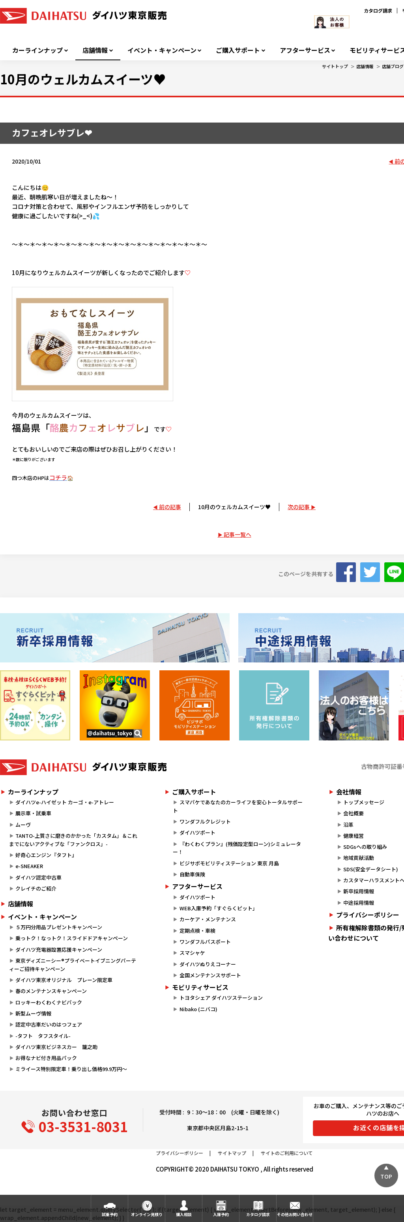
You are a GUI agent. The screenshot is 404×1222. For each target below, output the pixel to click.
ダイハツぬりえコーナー (208, 964)
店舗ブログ (393, 66)
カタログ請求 (378, 10)
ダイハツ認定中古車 (38, 877)
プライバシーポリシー (179, 1152)
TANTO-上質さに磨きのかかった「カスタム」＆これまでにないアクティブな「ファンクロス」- (73, 840)
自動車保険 (192, 874)
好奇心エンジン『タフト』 (46, 855)
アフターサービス (305, 50)
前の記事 (170, 507)
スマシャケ (192, 952)
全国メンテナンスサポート (210, 975)
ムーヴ (23, 824)
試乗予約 (110, 1214)
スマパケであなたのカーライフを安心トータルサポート (237, 806)
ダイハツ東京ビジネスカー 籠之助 (56, 1047)
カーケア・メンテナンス (208, 919)
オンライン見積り (147, 1214)
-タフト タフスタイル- (43, 1036)
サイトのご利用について (287, 1152)
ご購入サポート (238, 50)
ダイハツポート (197, 832)
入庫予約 (221, 1214)
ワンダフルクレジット (205, 821)
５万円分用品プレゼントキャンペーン (58, 927)
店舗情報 (95, 50)
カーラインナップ (37, 50)
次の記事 (299, 507)
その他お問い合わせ (294, 1214)
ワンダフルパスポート (205, 941)
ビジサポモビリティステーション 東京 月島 (229, 863)
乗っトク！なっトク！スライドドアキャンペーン (71, 938)
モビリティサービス (200, 987)
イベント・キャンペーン (161, 50)
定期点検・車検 (197, 930)
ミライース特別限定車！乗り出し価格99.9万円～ (71, 1069)
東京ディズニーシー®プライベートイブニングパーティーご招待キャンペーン (72, 965)
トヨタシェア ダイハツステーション (221, 997)
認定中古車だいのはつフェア (48, 1024)
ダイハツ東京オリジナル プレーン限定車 (63, 980)
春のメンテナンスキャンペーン (51, 991)
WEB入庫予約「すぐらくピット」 (219, 908)
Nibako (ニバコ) (198, 1009)
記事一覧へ (237, 534)
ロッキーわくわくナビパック (48, 1002)
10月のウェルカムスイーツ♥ (234, 507)
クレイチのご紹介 (35, 888)
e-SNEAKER (29, 866)
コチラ (58, 477)
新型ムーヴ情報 (33, 1013)
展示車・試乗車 (33, 813)
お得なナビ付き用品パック (48, 1058)
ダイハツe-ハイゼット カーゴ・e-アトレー (64, 802)
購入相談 (184, 1214)
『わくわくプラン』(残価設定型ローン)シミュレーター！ (237, 848)
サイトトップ (335, 66)
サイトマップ (232, 1152)
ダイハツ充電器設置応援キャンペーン (58, 949)
